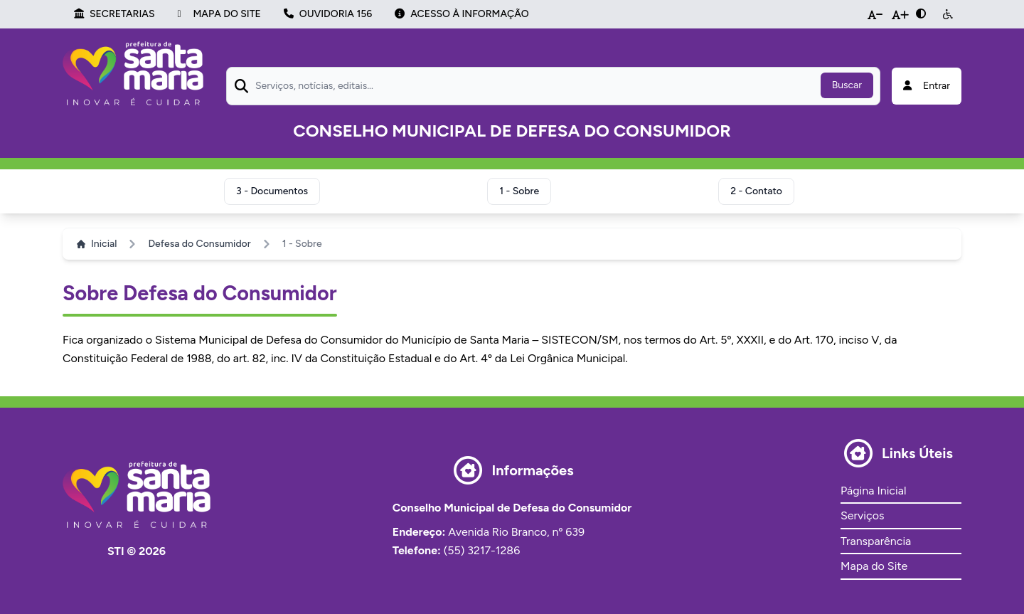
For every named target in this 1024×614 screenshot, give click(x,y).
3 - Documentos (272, 191)
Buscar (847, 85)
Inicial (97, 244)
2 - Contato (756, 191)
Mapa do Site (874, 566)
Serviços (862, 515)
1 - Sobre (519, 191)
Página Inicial (873, 490)
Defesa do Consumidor (199, 244)
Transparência (876, 541)
